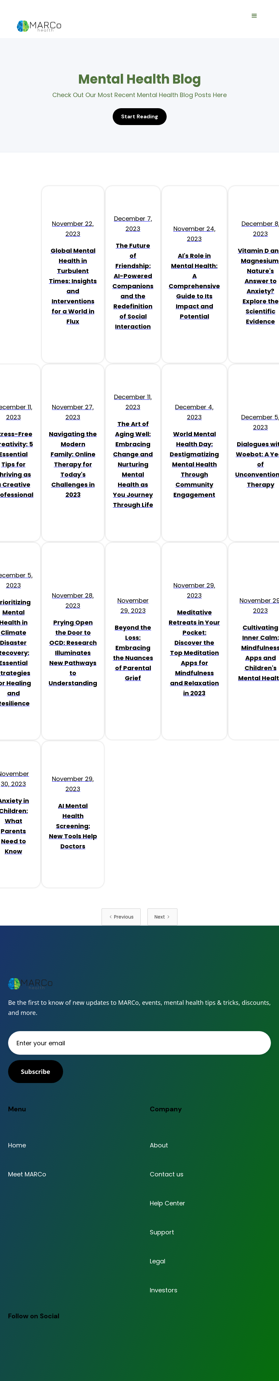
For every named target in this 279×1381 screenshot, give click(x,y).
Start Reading (139, 116)
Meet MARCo (27, 1174)
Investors (163, 1290)
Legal (157, 1261)
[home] (39, 26)
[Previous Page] (121, 916)
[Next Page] (162, 916)
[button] (254, 16)
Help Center (167, 1203)
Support (162, 1232)
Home (17, 1145)
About (159, 1145)
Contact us (167, 1174)
